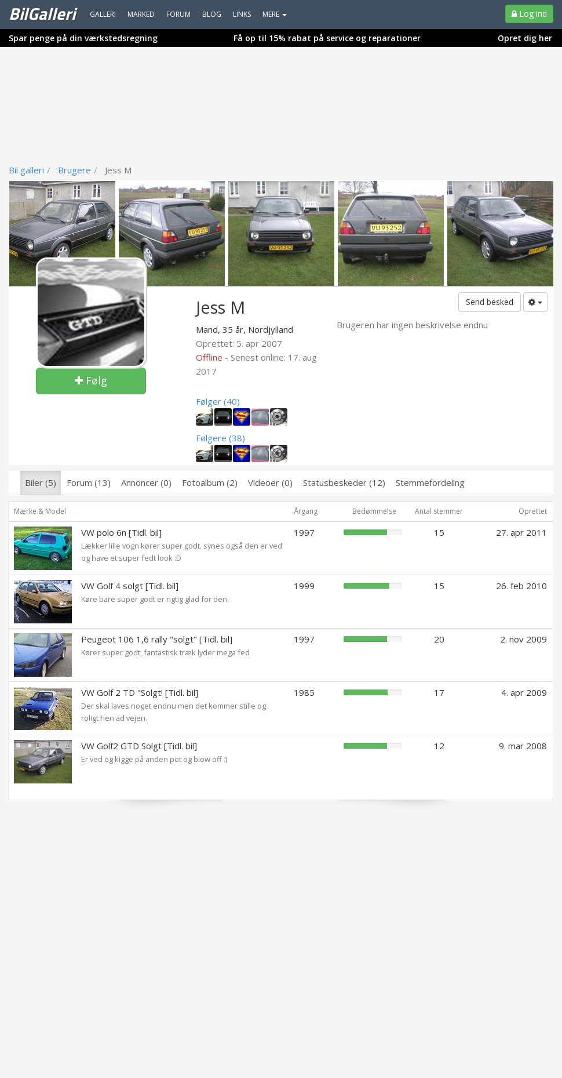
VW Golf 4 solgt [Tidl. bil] (129, 585)
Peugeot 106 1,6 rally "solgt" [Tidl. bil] (156, 639)
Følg (91, 380)
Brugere (74, 170)
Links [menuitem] (242, 14)
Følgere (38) (220, 438)
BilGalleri (42, 13)
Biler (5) (40, 482)
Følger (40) (218, 401)
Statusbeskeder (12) (344, 482)
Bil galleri (26, 170)
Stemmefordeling (430, 482)
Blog (211, 14)
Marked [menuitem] (141, 14)
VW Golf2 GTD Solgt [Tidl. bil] (139, 746)
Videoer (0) (270, 482)
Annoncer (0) (146, 482)
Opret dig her (525, 37)
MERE (274, 14)
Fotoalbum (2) (210, 482)
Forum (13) (89, 482)
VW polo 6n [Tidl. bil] (121, 532)
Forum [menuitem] (178, 14)
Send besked (489, 301)
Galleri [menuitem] (103, 14)
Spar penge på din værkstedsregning (83, 37)
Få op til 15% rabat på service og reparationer (327, 37)
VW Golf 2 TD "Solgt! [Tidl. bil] (139, 692)
